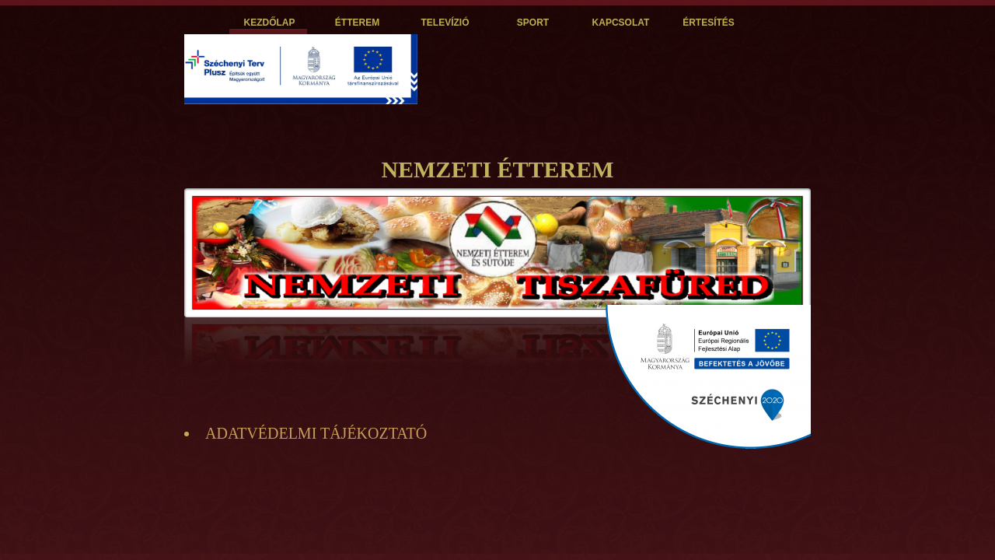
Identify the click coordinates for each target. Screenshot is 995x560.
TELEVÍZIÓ (445, 22)
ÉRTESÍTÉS (709, 22)
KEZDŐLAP (269, 22)
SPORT (533, 22)
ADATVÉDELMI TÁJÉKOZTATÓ (316, 433)
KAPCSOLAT (621, 22)
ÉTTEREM (357, 22)
